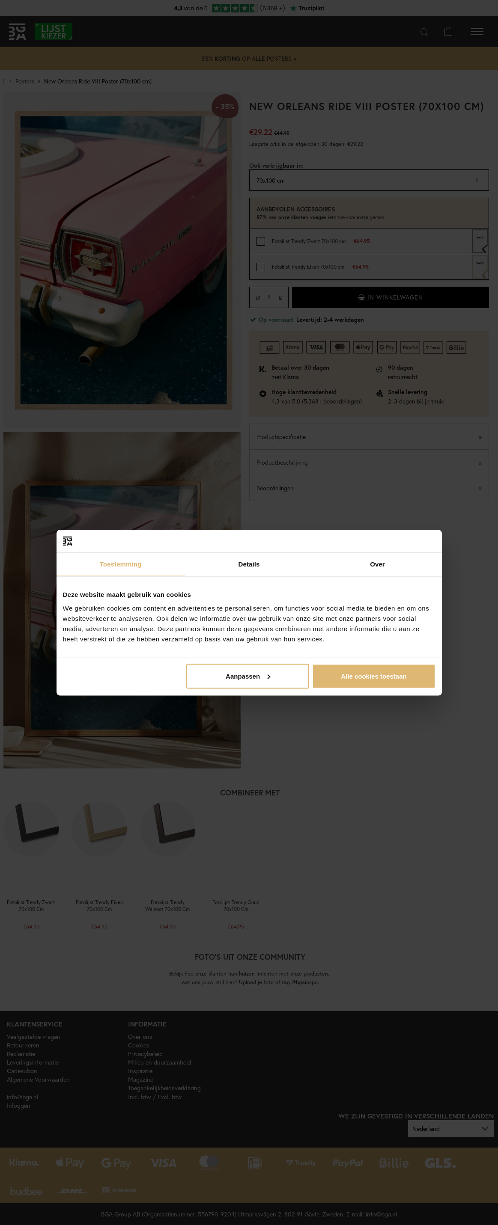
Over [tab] (377, 564)
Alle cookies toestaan (373, 675)
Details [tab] (249, 564)
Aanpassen (248, 675)
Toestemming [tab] (121, 564)
